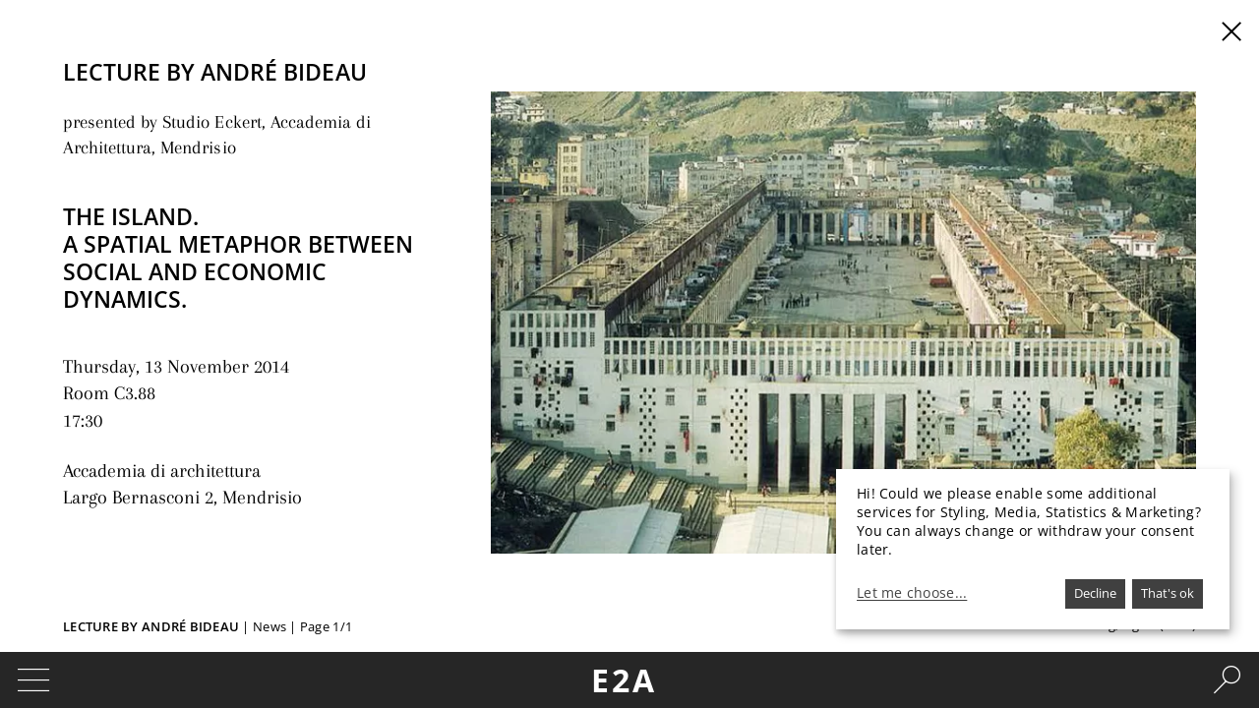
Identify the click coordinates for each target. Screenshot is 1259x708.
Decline (1095, 593)
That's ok (1167, 593)
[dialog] (1032, 549)
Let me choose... (912, 593)
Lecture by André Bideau (151, 626)
